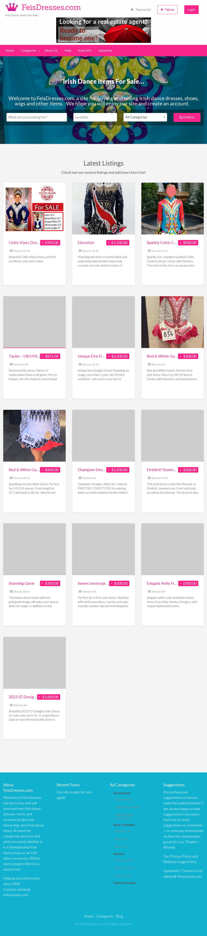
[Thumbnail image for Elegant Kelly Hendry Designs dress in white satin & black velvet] (172, 549)
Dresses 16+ (89, 477)
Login (191, 9)
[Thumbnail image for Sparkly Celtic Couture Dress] (172, 208)
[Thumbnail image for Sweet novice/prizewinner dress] (103, 549)
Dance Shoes (123, 799)
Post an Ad (141, 9)
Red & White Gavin (163, 356)
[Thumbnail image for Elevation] (103, 208)
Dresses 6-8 (158, 364)
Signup (167, 9)
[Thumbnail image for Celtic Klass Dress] (34, 208)
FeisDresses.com (51, 7)
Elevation (86, 242)
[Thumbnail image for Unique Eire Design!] (103, 322)
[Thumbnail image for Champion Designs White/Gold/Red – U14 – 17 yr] (103, 436)
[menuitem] (140, 10)
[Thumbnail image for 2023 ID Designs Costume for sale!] (34, 663)
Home (9, 50)
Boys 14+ (121, 838)
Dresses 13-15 (22, 250)
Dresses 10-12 (91, 250)
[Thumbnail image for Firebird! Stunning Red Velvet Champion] (172, 436)
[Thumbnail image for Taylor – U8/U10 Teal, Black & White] (34, 322)
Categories (28, 50)
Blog (119, 916)
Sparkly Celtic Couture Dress (172, 242)
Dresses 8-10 (21, 364)
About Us (51, 50)
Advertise (105, 50)
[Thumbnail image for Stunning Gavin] (34, 549)
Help (67, 50)
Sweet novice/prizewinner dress (105, 583)
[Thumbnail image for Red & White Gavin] (172, 322)
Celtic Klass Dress (24, 242)
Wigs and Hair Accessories (123, 816)
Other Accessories (126, 806)
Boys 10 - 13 (123, 831)
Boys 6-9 (120, 846)
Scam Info (85, 50)
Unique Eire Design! (95, 356)
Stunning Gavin (21, 583)
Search (187, 117)
